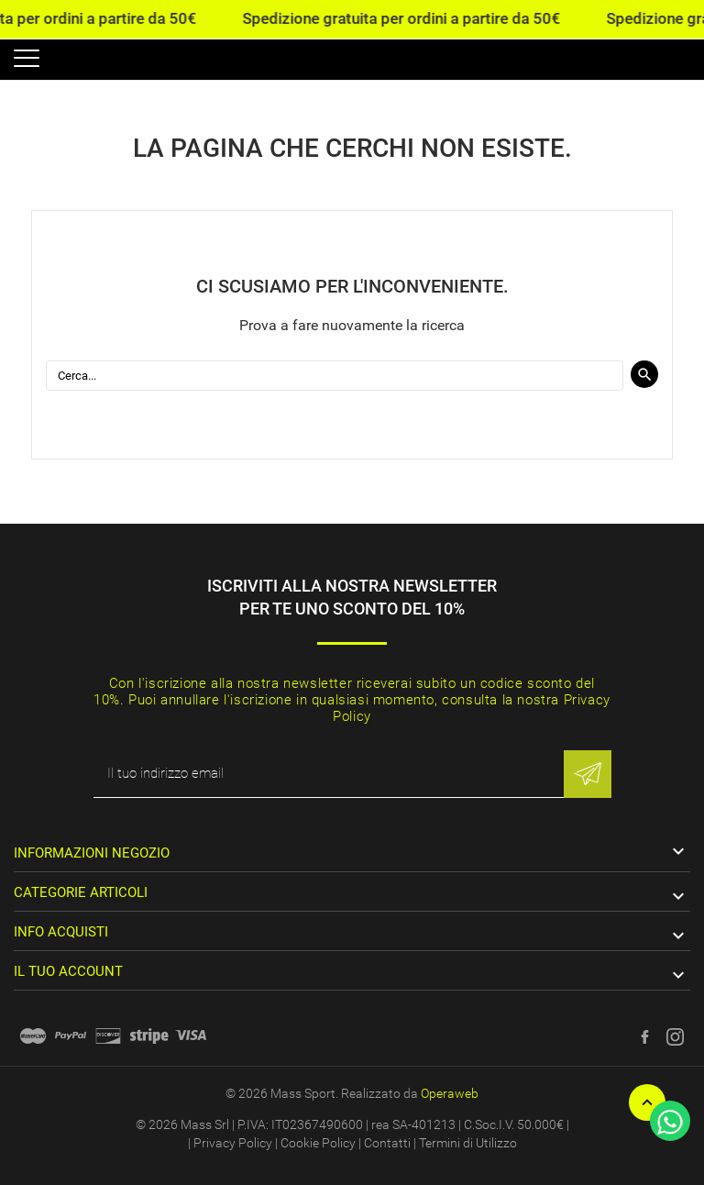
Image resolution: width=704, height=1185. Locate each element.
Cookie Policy (318, 1142)
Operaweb (449, 1093)
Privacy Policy (232, 1142)
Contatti (387, 1142)
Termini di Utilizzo (468, 1142)
